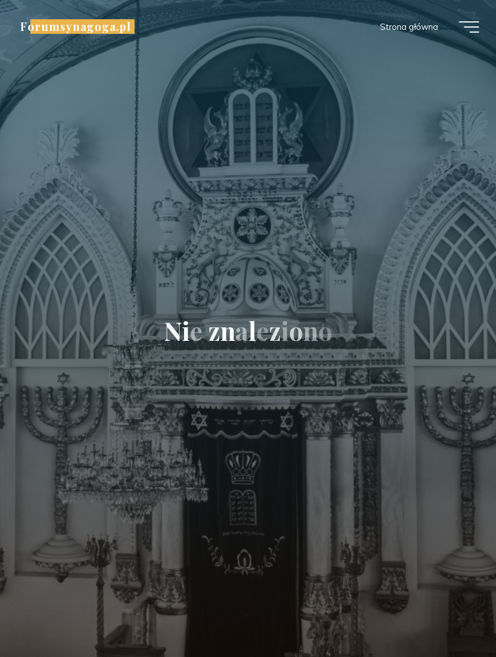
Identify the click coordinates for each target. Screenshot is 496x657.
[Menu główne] (469, 27)
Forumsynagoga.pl (75, 26)
